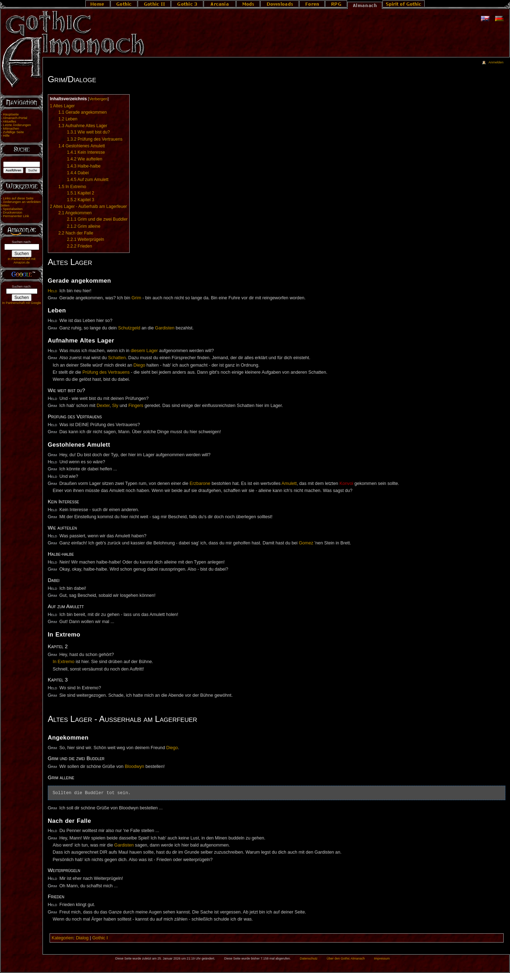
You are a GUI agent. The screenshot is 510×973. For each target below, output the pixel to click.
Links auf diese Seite (18, 198)
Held (52, 290)
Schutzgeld (129, 328)
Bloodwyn (134, 766)
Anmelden (495, 62)
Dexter (103, 405)
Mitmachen (11, 128)
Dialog (82, 937)
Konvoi (346, 483)
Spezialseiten (13, 209)
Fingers (135, 405)
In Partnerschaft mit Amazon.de (21, 260)
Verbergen (98, 99)
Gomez (306, 543)
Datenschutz (309, 958)
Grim (136, 297)
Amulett (289, 483)
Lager (152, 350)
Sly (115, 405)
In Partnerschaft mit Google (21, 303)
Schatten (117, 357)
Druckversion (12, 212)
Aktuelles (9, 121)
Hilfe (6, 135)
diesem (138, 350)
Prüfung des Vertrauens (106, 372)
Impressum (382, 958)
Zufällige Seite (13, 132)
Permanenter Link (16, 216)
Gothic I (100, 937)
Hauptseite (11, 114)
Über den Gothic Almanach (346, 958)
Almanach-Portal (15, 118)
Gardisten (165, 328)
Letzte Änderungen (17, 125)
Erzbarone (199, 483)
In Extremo (63, 661)
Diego (139, 365)
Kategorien (62, 937)
